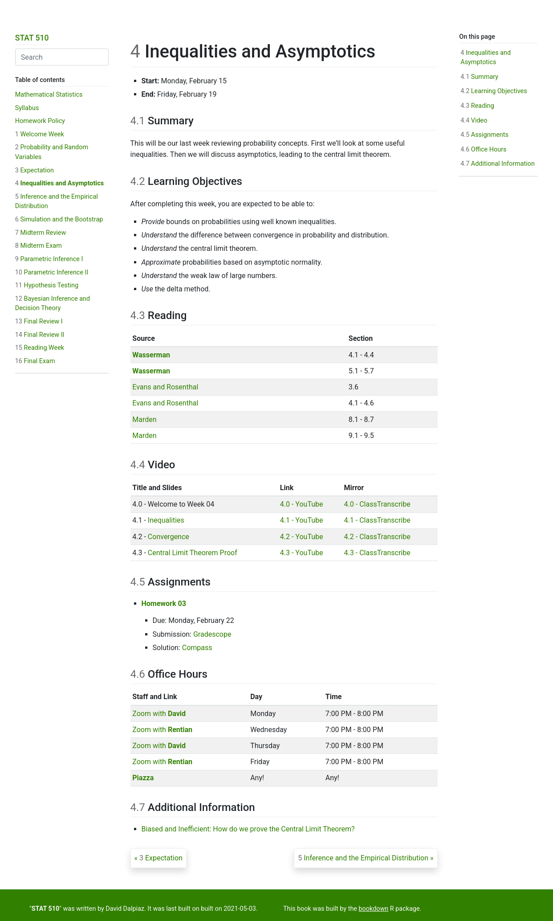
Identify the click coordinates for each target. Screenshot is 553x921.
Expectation (34, 170)
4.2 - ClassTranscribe (377, 536)
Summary (479, 77)
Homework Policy (40, 121)
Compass (197, 647)
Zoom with (159, 713)
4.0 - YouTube (301, 504)
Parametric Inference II (52, 272)
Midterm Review (40, 233)
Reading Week (39, 348)
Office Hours (483, 149)
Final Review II (40, 335)
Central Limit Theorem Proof (192, 553)
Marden (144, 419)
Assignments (484, 135)
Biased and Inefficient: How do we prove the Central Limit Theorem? (248, 829)
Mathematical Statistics (49, 94)
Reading (477, 106)
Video (473, 120)
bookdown (374, 909)
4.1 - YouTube (301, 520)
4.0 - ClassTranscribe (377, 504)
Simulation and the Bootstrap (59, 219)
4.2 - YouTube (301, 536)
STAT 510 (32, 37)
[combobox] (62, 57)
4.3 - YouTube (301, 553)
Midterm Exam (38, 246)
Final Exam (35, 361)
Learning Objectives (493, 91)
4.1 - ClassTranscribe (377, 520)
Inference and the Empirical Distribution (363, 858)
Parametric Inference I (49, 259)
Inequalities (166, 520)
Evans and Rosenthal (165, 387)
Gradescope (212, 634)
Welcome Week (39, 134)
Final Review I (39, 321)
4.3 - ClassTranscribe (377, 553)
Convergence (168, 536)
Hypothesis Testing (46, 285)
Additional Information (497, 164)
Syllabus (27, 108)
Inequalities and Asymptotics (59, 183)
